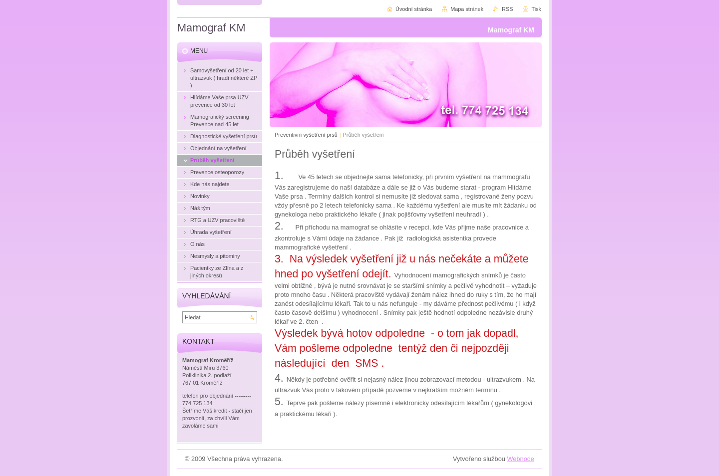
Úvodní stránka (413, 9)
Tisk (536, 9)
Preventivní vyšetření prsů (306, 135)
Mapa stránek (466, 9)
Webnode (520, 459)
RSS (507, 9)
